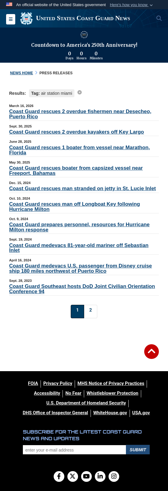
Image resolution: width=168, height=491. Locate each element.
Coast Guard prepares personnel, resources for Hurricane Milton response (79, 227)
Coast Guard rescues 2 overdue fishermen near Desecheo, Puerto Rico (80, 114)
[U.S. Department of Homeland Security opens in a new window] (86, 403)
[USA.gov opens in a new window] (141, 412)
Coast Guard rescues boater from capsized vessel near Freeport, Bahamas (76, 170)
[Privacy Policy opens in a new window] (57, 383)
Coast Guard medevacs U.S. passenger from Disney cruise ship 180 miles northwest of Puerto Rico (80, 268)
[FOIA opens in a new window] (33, 383)
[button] (132, 5)
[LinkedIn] (100, 476)
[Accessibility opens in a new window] (47, 393)
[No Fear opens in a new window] (73, 393)
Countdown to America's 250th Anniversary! (84, 45)
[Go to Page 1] (77, 311)
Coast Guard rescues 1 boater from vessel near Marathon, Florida (79, 150)
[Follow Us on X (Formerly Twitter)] (72, 476)
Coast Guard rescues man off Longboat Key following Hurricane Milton (74, 206)
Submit (138, 449)
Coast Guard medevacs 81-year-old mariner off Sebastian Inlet (78, 247)
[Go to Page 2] (90, 311)
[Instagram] (114, 476)
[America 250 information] (84, 34)
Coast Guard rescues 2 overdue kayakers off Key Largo (76, 132)
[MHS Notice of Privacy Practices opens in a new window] (110, 383)
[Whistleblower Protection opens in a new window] (112, 393)
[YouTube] (86, 476)
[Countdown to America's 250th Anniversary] (84, 55)
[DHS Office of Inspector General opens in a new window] (55, 412)
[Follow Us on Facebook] (59, 476)
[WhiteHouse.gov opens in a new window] (110, 412)
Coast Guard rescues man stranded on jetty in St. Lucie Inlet (82, 188)
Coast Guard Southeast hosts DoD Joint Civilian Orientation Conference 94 (82, 288)
